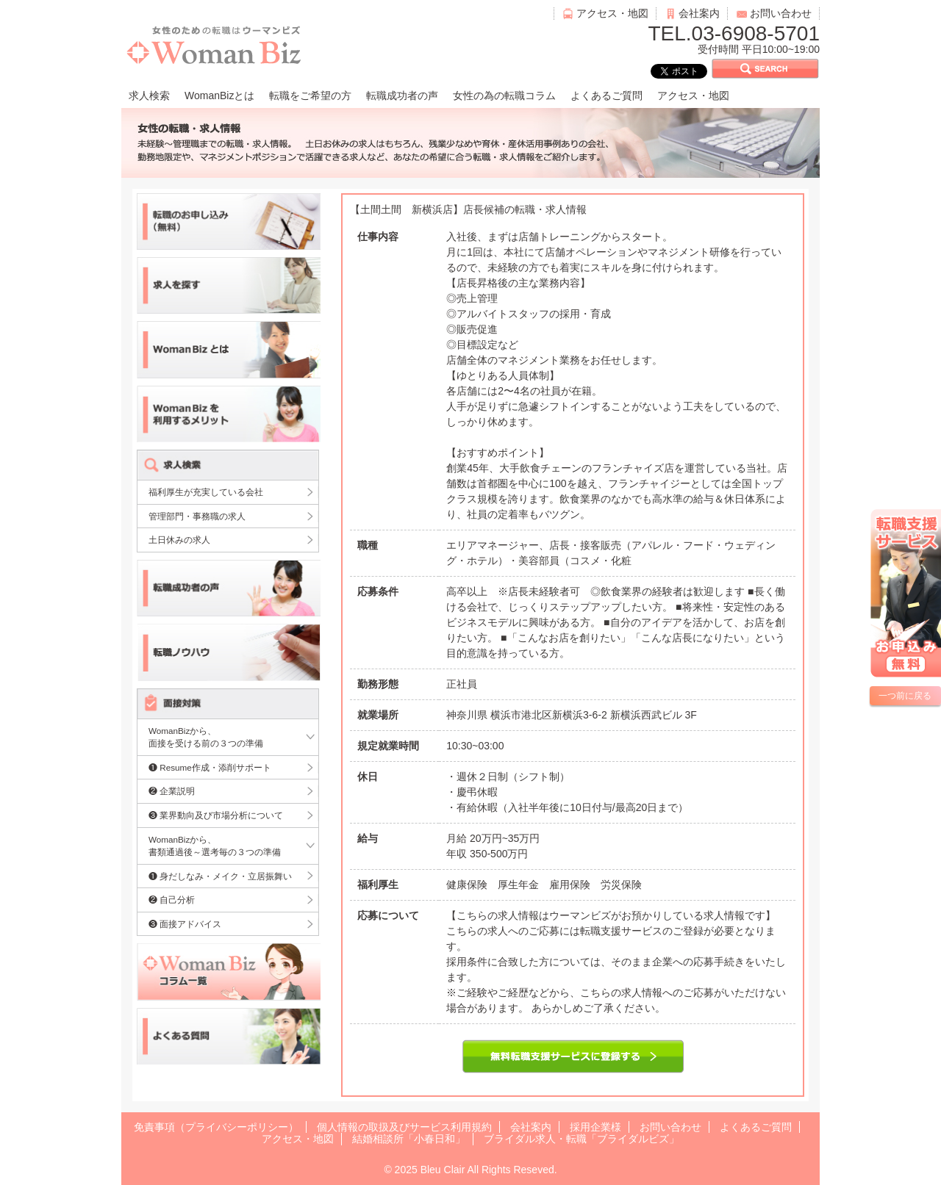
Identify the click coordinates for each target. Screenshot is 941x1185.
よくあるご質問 (606, 95)
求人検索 (149, 95)
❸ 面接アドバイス (185, 924)
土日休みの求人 (179, 539)
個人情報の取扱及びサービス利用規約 (404, 1127)
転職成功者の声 (402, 95)
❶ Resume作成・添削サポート (210, 767)
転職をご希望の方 (310, 95)
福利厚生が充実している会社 (206, 492)
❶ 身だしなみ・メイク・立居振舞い (220, 876)
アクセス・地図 (612, 13)
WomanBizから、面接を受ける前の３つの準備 (206, 737)
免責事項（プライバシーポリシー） (216, 1127)
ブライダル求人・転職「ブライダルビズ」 (581, 1139)
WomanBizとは (219, 95)
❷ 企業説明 (172, 791)
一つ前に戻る (905, 696)
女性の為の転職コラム (504, 95)
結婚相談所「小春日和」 (408, 1139)
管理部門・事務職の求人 (197, 516)
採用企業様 (595, 1127)
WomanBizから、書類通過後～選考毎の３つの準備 (215, 846)
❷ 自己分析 (172, 899)
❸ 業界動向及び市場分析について (216, 815)
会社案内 (699, 13)
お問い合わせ (781, 13)
